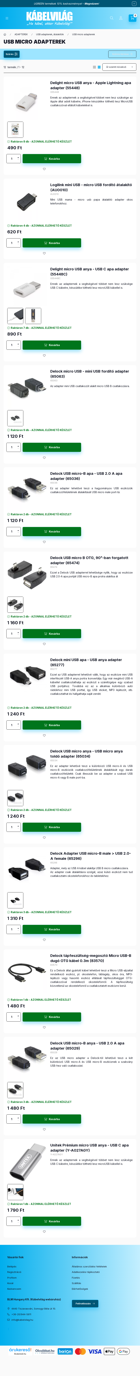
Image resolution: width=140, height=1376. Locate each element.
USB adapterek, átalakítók (50, 34)
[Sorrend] (119, 67)
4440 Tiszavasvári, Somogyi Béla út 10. (33, 1308)
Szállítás (76, 1283)
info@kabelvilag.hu (22, 1319)
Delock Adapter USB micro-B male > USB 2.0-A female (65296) (90, 856)
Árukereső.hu (20, 1354)
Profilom (12, 1277)
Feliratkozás (83, 1303)
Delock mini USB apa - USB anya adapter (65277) (86, 662)
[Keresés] (111, 18)
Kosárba (54, 158)
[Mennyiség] (11, 158)
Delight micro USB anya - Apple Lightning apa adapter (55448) (90, 85)
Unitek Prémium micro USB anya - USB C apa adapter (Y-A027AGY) (89, 1148)
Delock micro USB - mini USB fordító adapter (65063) (89, 374)
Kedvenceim (14, 1288)
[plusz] (18, 156)
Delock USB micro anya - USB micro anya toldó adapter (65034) (86, 754)
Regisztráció (14, 1271)
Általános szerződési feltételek (89, 1266)
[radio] (94, 67)
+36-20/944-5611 (21, 1314)
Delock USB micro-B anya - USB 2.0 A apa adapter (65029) (87, 1046)
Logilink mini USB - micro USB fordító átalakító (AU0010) (91, 187)
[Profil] (121, 18)
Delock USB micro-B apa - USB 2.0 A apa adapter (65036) (86, 476)
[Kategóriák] (7, 18)
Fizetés (76, 1277)
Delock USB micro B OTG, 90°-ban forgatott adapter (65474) (89, 560)
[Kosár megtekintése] (132, 18)
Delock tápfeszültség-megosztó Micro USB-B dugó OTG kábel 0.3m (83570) (90, 958)
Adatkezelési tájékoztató (86, 1271)
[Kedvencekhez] (44, 169)
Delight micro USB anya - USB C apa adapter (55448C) (89, 271)
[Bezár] (134, 3)
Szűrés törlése (120, 54)
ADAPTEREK (21, 34)
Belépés (11, 1266)
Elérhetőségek (80, 1288)
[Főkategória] (5, 34)
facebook (8, 1329)
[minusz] (18, 161)
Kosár (10, 1283)
